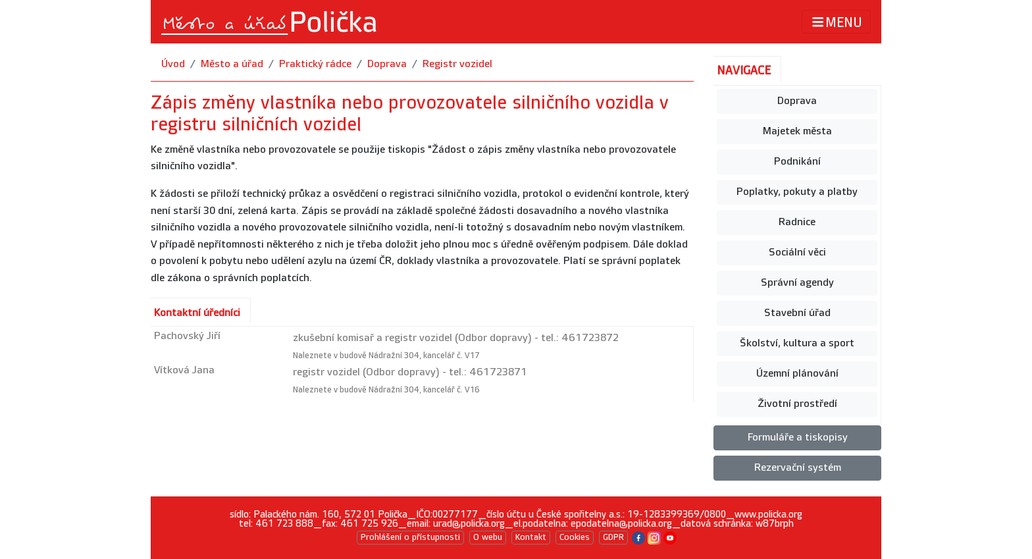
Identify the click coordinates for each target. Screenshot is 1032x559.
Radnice (797, 222)
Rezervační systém (797, 468)
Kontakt (530, 537)
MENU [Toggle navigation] (836, 22)
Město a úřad (232, 64)
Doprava (387, 64)
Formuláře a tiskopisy (798, 437)
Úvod (173, 64)
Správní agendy (797, 283)
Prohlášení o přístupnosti (410, 537)
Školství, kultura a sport (797, 343)
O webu (487, 537)
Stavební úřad (797, 313)
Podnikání (797, 161)
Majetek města (797, 131)
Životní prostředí (797, 404)
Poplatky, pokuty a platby (797, 192)
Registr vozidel (457, 64)
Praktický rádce (315, 64)
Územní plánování (797, 373)
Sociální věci (797, 252)
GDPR (613, 537)
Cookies (574, 537)
